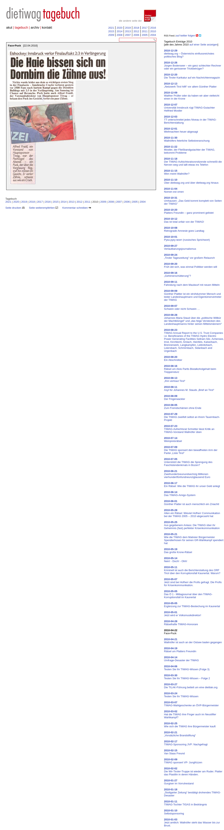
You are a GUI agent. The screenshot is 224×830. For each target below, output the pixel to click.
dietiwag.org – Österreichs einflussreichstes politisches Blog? (189, 53)
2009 (111, 34)
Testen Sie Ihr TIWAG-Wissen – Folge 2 (187, 677)
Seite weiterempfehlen (43, 207)
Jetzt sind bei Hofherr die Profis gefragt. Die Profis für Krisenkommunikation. (193, 582)
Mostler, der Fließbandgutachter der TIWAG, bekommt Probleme (189, 149)
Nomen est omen (174, 190)
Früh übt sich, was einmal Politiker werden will (190, 265)
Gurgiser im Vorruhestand (179, 782)
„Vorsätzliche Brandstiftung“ (180, 734)
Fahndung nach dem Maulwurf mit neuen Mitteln (192, 283)
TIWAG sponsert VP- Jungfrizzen (183, 761)
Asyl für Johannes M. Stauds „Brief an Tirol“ (189, 388)
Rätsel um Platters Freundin (180, 650)
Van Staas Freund (174, 752)
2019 (128, 27)
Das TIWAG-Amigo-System (179, 494)
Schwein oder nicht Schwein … (182, 307)
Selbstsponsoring (174, 812)
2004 (153, 34)
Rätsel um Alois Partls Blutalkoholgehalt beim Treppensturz (190, 368)
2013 (128, 31)
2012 (136, 31)
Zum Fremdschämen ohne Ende (182, 406)
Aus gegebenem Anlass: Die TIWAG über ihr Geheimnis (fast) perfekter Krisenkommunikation (192, 525)
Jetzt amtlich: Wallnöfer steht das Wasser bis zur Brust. (192, 822)
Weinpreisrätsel (173, 440)
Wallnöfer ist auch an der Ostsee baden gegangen (193, 641)
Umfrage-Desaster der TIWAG (181, 659)
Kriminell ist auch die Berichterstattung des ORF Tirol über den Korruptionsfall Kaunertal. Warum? (192, 570)
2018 (136, 27)
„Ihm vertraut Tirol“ (174, 379)
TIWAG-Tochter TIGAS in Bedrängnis (185, 803)
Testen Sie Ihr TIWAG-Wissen (181, 695)
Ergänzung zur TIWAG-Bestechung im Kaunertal (192, 605)
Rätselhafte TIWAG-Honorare (181, 623)
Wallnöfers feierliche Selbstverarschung (187, 139)
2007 (128, 34)
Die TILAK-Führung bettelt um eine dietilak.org (190, 686)
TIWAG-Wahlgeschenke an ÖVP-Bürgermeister (191, 704)
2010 (153, 31)
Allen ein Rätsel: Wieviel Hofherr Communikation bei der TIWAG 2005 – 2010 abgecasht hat (192, 513)
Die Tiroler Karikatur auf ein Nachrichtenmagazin (192, 76)
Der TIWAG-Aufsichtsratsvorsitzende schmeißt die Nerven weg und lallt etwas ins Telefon (193, 161)
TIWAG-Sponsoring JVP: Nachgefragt (186, 743)
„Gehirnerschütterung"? (177, 274)
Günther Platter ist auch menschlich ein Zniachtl (191, 503)
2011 (145, 31)
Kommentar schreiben (76, 207)
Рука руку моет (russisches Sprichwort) (187, 238)
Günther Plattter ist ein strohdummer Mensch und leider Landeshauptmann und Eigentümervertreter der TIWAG (192, 295)
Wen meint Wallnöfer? (176, 172)
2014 (119, 31)
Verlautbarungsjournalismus (180, 247)
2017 (145, 27)
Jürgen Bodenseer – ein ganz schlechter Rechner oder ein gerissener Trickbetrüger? (192, 65)
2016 (153, 27)
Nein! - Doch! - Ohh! (175, 560)
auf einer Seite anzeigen (203, 44)
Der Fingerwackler (174, 397)
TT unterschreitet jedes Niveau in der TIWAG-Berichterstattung (190, 119)
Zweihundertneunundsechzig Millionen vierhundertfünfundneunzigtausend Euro (187, 474)
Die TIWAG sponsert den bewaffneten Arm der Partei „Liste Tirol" (190, 450)
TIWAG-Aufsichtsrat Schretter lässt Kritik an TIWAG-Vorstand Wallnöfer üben (189, 429)
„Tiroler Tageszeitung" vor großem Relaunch (189, 256)
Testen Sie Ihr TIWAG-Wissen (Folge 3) (187, 668)
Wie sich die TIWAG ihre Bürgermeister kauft (190, 725)
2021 (111, 27)
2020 (119, 27)
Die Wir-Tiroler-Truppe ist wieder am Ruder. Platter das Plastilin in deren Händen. (193, 771)
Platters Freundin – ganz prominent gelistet (189, 211)
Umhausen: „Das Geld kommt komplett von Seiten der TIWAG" (193, 200)
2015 (111, 31)
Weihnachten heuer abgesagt (181, 130)
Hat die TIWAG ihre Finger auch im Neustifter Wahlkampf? (190, 714)
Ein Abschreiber (173, 358)
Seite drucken (15, 207)
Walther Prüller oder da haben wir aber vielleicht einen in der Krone (191, 95)
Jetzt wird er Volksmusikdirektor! (182, 614)
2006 (136, 34)
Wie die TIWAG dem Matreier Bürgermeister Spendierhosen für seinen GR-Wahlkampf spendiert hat (193, 539)
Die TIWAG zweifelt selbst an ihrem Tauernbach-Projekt (192, 417)
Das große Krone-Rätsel (178, 551)
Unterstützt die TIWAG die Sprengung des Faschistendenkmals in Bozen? (188, 462)
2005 (145, 34)
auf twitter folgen (185, 35)
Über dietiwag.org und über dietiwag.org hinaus (191, 181)
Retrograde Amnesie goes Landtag (184, 229)
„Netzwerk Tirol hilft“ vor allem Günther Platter (190, 85)
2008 (119, 34)
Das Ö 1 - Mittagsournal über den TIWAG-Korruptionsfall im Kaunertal (188, 594)
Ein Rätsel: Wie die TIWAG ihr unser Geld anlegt (192, 485)
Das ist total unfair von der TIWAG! (184, 220)
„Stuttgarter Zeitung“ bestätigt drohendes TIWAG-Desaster (192, 792)
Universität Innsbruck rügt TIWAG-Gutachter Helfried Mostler (189, 107)
